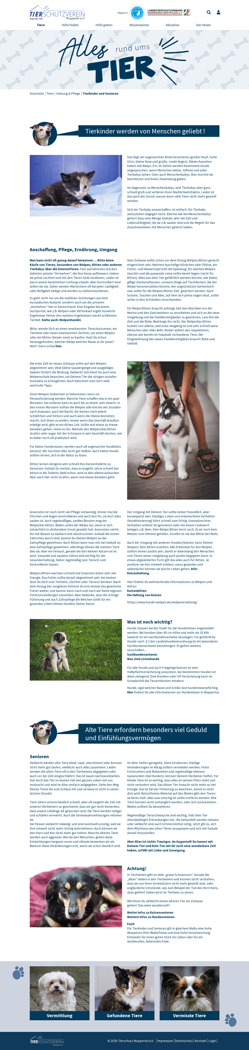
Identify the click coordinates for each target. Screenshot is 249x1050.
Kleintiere (89, 105)
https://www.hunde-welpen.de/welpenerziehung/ (162, 602)
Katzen (64, 105)
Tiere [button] (41, 25)
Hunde (39, 105)
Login (212, 1041)
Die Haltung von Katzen (144, 595)
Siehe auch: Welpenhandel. (61, 320)
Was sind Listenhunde (143, 659)
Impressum (165, 1041)
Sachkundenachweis (142, 654)
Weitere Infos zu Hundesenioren (150, 917)
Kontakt (200, 1041)
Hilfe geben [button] (104, 25)
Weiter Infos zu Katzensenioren (150, 912)
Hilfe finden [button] (70, 25)
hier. (59, 346)
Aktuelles (172, 25)
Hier (130, 692)
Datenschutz (184, 1041)
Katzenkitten (136, 591)
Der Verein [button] (203, 25)
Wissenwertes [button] (139, 25)
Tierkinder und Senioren (173, 105)
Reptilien (138, 105)
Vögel (113, 105)
